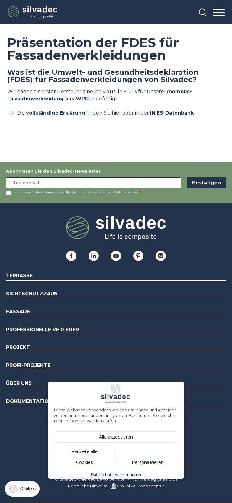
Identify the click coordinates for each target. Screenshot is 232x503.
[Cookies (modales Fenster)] (22, 490)
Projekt (18, 347)
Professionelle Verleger (42, 329)
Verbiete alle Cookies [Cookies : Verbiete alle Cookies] (85, 457)
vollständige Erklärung (55, 113)
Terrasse (19, 275)
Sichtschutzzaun (32, 294)
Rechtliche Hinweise (88, 485)
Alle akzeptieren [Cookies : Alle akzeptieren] (116, 437)
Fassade (18, 311)
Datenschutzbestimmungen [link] (116, 474)
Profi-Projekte (28, 365)
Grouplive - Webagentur (140, 485)
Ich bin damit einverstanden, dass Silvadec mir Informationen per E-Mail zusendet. (76, 192)
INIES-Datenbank (172, 113)
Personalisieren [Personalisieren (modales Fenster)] (148, 462)
